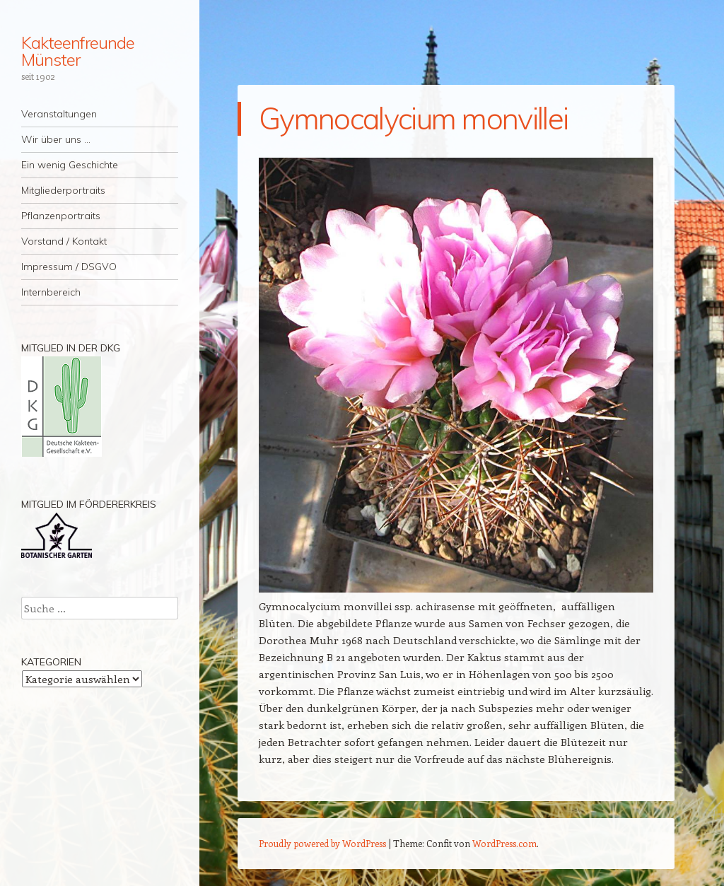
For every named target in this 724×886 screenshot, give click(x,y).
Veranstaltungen (59, 113)
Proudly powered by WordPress (322, 843)
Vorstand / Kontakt (64, 241)
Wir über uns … (55, 139)
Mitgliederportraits (63, 190)
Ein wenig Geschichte (69, 164)
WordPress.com (504, 843)
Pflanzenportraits (60, 215)
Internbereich (51, 292)
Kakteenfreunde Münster (77, 51)
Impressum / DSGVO (69, 266)
